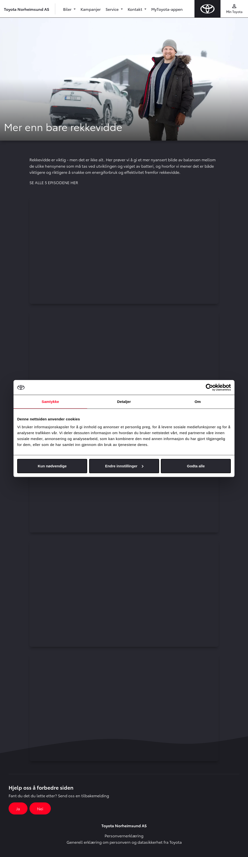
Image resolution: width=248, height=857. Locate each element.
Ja (18, 808)
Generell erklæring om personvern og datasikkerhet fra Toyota (124, 842)
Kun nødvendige (52, 466)
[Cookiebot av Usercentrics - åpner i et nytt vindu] (209, 387)
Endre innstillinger (124, 466)
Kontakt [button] (135, 9)
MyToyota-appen (167, 9)
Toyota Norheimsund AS (26, 9)
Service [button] (113, 9)
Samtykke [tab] (50, 401)
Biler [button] (67, 9)
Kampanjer (91, 9)
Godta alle (196, 466)
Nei (40, 808)
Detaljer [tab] (124, 401)
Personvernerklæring (124, 835)
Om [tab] (197, 401)
